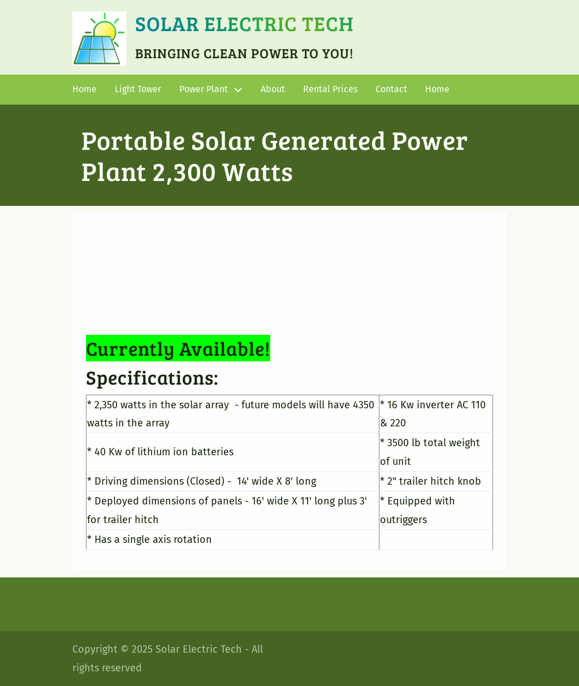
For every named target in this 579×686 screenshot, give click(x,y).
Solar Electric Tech (244, 23)
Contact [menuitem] (391, 89)
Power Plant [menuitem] (203, 89)
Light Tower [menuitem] (138, 89)
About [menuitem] (273, 89)
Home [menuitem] (84, 89)
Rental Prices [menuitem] (330, 89)
